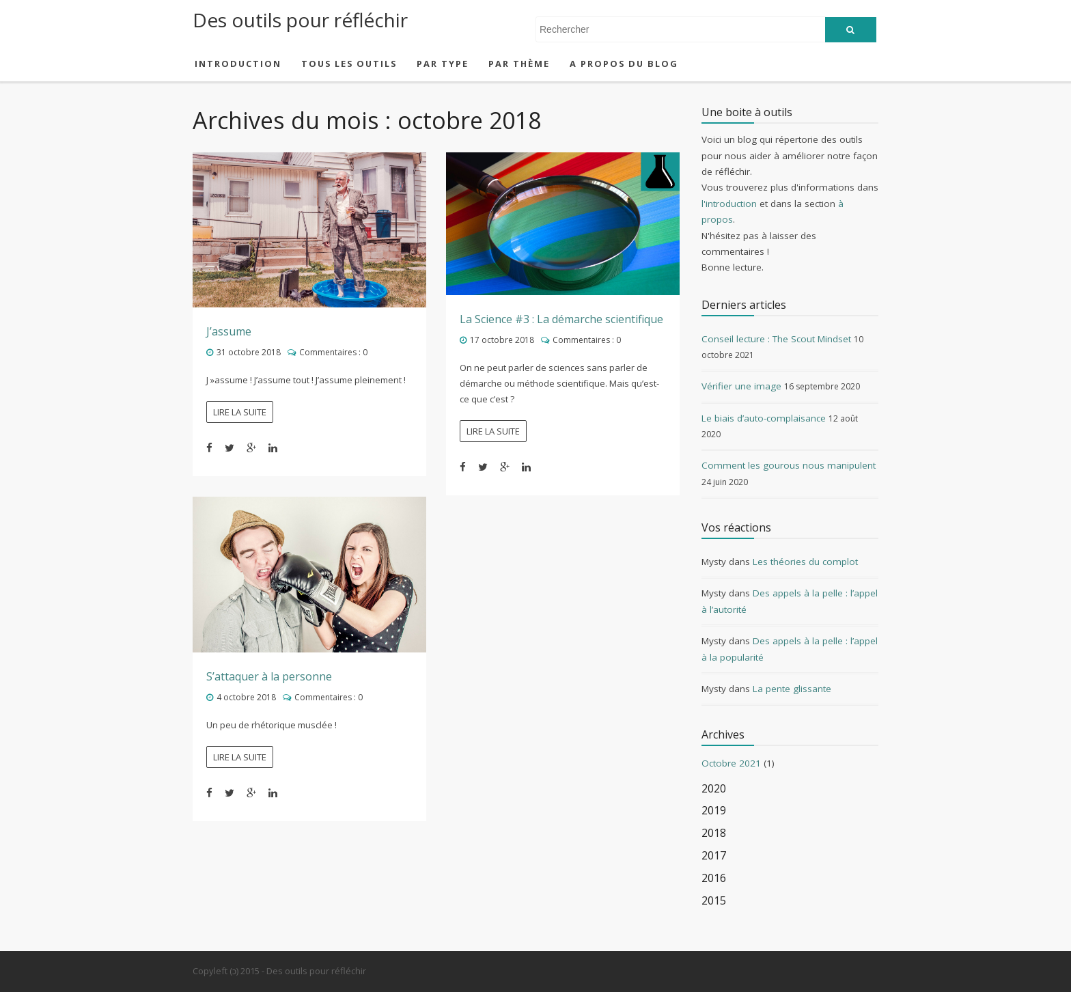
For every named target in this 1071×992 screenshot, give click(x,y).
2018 (713, 833)
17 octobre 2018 (502, 340)
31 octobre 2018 (249, 352)
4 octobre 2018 (246, 697)
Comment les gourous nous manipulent (788, 465)
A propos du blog (624, 63)
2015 (713, 901)
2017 (713, 856)
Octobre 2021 (731, 763)
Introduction (238, 63)
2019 (713, 810)
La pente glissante (792, 689)
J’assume (228, 331)
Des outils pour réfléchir (300, 20)
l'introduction (729, 203)
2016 (713, 878)
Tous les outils (349, 63)
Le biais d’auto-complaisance (763, 418)
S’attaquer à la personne (269, 676)
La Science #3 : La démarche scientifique (561, 319)
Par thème (519, 63)
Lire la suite (239, 412)
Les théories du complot (805, 561)
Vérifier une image (741, 386)
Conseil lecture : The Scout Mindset (776, 339)
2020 (713, 789)
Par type (443, 63)
